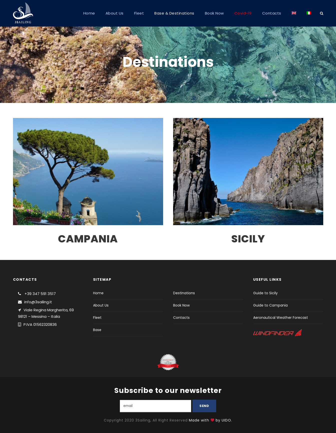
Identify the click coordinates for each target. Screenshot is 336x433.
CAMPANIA (88, 239)
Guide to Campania (270, 305)
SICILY (248, 239)
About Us (115, 13)
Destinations (184, 293)
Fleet (139, 13)
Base (97, 329)
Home (89, 13)
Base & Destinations (174, 13)
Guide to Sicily (265, 293)
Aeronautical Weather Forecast (280, 317)
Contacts (271, 13)
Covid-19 (243, 13)
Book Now (214, 13)
